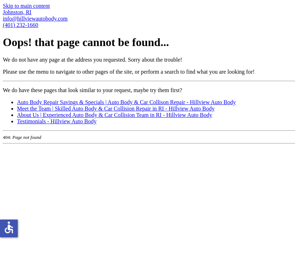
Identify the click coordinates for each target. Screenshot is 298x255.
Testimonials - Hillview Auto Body (57, 121)
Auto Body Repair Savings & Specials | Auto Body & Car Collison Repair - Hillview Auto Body (126, 102)
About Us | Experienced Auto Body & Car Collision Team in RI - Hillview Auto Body (114, 115)
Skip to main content (26, 6)
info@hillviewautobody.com (35, 19)
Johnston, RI (17, 12)
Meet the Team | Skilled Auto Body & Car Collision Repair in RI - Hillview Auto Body (115, 109)
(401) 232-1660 (20, 25)
